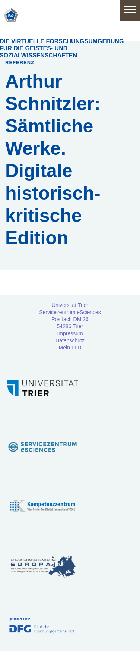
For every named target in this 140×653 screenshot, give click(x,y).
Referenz (19, 62)
